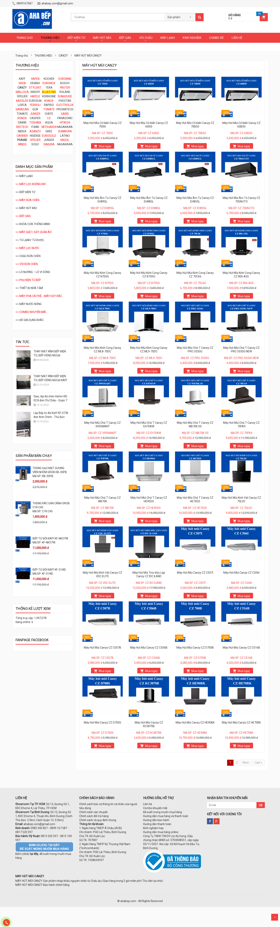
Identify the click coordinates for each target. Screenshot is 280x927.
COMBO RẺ (216, 38)
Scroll (274, 917)
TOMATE (22, 113)
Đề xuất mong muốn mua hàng (162, 812)
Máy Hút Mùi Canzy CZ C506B (148, 647)
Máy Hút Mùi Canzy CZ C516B (241, 647)
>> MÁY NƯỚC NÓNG (29, 304)
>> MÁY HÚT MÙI (26, 208)
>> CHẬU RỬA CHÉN (28, 256)
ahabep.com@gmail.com (55, 3)
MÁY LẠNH (167, 38)
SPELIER (22, 96)
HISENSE (35, 135)
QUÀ (35, 109)
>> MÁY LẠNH (24, 176)
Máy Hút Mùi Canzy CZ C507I (195, 572)
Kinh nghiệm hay (153, 828)
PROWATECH (64, 109)
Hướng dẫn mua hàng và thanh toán (165, 816)
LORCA (22, 105)
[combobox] (179, 16)
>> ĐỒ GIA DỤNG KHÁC (30, 320)
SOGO (35, 144)
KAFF (22, 78)
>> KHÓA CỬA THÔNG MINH (33, 224)
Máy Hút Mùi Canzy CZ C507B (102, 647)
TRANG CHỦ (24, 38)
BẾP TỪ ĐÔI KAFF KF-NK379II (50, 538)
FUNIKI (35, 127)
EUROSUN (35, 100)
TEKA (49, 87)
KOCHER (49, 78)
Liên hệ (147, 804)
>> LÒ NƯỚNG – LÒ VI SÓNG (33, 272)
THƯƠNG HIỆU (50, 38)
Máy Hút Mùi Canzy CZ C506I (241, 572)
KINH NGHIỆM (192, 38)
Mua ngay (105, 146)
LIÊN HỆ (237, 38)
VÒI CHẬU (145, 38)
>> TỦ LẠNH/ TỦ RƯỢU (30, 240)
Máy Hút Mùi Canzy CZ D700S (102, 722)
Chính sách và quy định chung (97, 820)
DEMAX (35, 83)
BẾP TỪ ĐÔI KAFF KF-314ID (49, 569)
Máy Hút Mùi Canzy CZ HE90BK (195, 722)
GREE (49, 131)
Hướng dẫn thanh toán (157, 824)
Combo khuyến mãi (155, 808)
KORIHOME (49, 96)
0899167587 (22, 3)
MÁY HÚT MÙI (102, 38)
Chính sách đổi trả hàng (94, 816)
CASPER (35, 118)
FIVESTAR (65, 100)
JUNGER (49, 140)
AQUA (49, 122)
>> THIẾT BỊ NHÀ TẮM (29, 288)
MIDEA (22, 131)
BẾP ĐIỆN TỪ (76, 38)
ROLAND (64, 92)
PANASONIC (65, 118)
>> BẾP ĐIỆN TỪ (25, 192)
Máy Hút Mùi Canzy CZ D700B (195, 647)
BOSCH (64, 83)
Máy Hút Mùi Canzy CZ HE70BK (241, 722)
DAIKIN (22, 122)
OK (260, 805)
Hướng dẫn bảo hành (156, 820)
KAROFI (35, 92)
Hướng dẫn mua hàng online (160, 832)
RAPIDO (49, 105)
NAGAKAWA (65, 127)
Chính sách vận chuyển (93, 812)
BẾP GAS (125, 38)
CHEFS (49, 113)
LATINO (65, 135)
